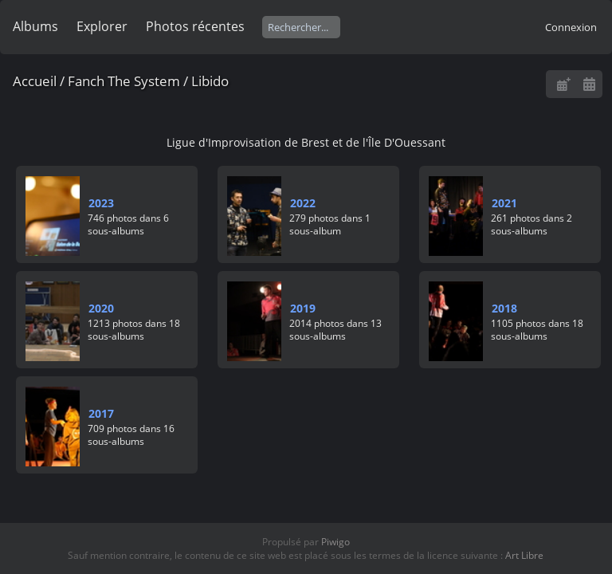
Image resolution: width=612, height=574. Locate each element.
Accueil (35, 81)
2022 (303, 202)
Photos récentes (195, 26)
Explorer (102, 26)
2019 (303, 308)
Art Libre (524, 555)
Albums (35, 26)
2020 (101, 308)
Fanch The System (124, 81)
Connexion (571, 27)
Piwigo (335, 541)
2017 (101, 413)
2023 (101, 202)
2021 (504, 202)
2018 (504, 308)
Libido (210, 81)
